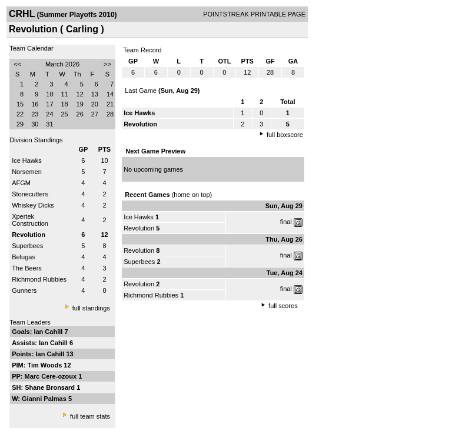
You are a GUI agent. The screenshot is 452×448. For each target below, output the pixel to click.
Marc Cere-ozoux (52, 376)
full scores (283, 305)
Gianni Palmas (45, 398)
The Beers (27, 268)
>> (107, 64)
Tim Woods (45, 365)
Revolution (139, 228)
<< (17, 64)
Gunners (24, 290)
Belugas (23, 256)
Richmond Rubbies (39, 279)
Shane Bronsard (51, 387)
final (286, 221)
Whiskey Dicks (33, 205)
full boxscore (285, 134)
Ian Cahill (49, 331)
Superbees (27, 245)
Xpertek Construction (30, 220)
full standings (91, 308)
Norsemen (27, 171)
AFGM (21, 182)
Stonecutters (30, 194)
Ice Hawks (27, 160)
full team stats (90, 416)
